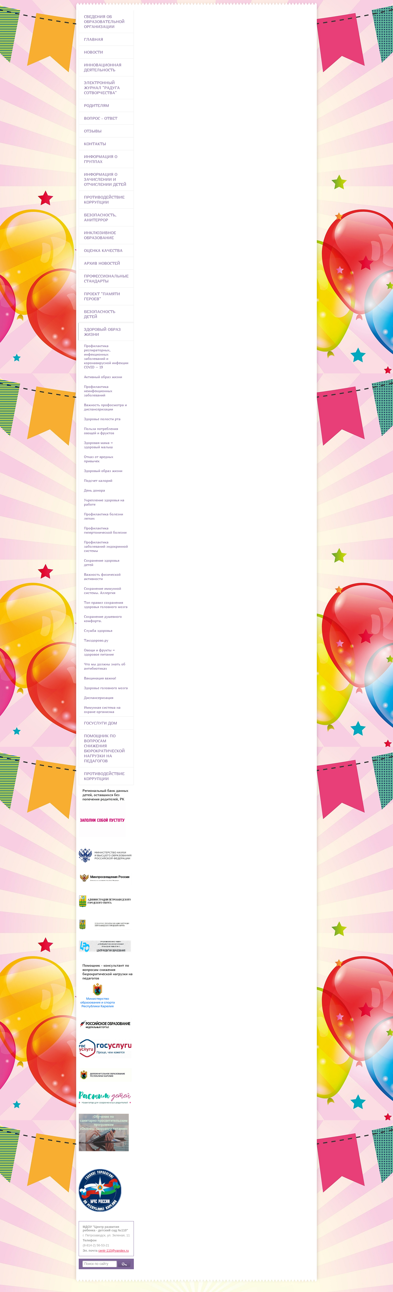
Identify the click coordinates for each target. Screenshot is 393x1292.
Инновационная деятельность (102, 67)
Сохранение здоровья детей (101, 562)
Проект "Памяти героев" (102, 296)
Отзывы (93, 130)
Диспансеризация (98, 697)
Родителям (96, 105)
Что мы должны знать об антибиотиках (104, 666)
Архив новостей (102, 263)
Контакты (95, 143)
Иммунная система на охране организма (102, 709)
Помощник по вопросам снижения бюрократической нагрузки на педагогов (104, 748)
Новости (93, 52)
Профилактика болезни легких (103, 516)
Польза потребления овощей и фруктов (101, 430)
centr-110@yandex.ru (114, 1250)
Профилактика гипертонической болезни (105, 530)
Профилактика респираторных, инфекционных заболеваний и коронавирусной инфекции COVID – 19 (106, 356)
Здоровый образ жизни (102, 332)
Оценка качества (103, 250)
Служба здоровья (98, 630)
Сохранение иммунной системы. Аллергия (102, 590)
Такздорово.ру (96, 640)
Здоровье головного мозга (106, 688)
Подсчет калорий (98, 480)
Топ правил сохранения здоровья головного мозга (106, 604)
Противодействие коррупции (104, 200)
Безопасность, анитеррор (100, 217)
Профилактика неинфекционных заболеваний (98, 390)
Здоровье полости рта (102, 419)
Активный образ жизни (103, 377)
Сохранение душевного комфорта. (103, 618)
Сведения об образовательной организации (104, 21)
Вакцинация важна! (100, 678)
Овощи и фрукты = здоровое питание (99, 652)
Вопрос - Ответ (100, 118)
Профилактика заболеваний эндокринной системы (106, 546)
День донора (94, 490)
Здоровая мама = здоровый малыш (98, 445)
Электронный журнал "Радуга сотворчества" (102, 87)
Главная (93, 39)
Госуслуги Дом (100, 723)
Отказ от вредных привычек (98, 459)
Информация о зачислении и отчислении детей (105, 179)
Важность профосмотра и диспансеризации (105, 407)
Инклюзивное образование (100, 235)
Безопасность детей (99, 314)
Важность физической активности (102, 576)
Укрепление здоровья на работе (104, 502)
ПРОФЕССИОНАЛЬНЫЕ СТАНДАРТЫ (106, 278)
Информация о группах (100, 159)
